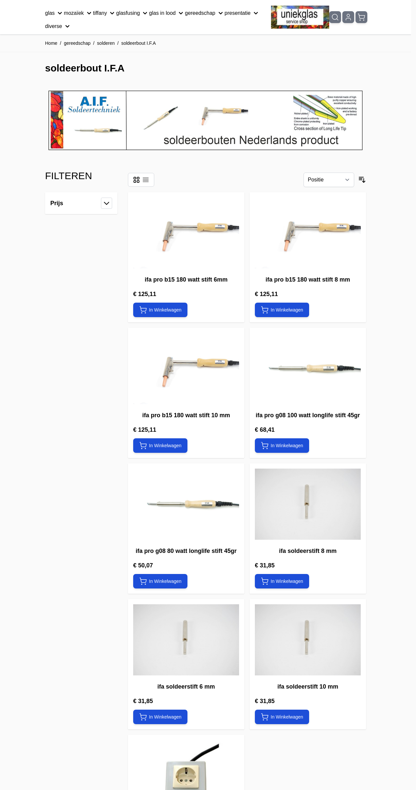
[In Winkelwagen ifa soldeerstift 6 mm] (160, 717)
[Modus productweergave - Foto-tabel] (136, 180)
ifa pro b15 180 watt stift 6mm (186, 279)
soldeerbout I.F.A (138, 43)
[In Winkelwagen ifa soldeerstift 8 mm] (282, 581)
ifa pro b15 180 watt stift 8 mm (307, 279)
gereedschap (205, 13)
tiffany (104, 13)
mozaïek (78, 13)
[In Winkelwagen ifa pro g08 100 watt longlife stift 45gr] (282, 445)
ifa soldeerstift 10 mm (307, 686)
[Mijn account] (348, 17)
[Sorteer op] (329, 180)
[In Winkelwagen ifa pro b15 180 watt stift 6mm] (160, 310)
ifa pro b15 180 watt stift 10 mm (186, 415)
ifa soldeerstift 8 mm (307, 551)
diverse (58, 26)
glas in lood (167, 13)
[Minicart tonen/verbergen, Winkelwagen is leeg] (361, 17)
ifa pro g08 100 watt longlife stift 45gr (308, 415)
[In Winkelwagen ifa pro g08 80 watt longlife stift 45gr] (160, 581)
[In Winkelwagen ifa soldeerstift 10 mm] (282, 717)
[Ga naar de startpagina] (300, 17)
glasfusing (132, 13)
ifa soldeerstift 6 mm (186, 686)
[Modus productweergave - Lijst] (146, 180)
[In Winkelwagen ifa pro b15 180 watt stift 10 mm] (160, 445)
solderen (106, 43)
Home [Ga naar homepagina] (51, 43)
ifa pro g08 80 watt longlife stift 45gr (185, 551)
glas (54, 13)
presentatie (242, 13)
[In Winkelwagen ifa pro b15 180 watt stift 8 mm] (282, 310)
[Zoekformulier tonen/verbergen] (335, 17)
